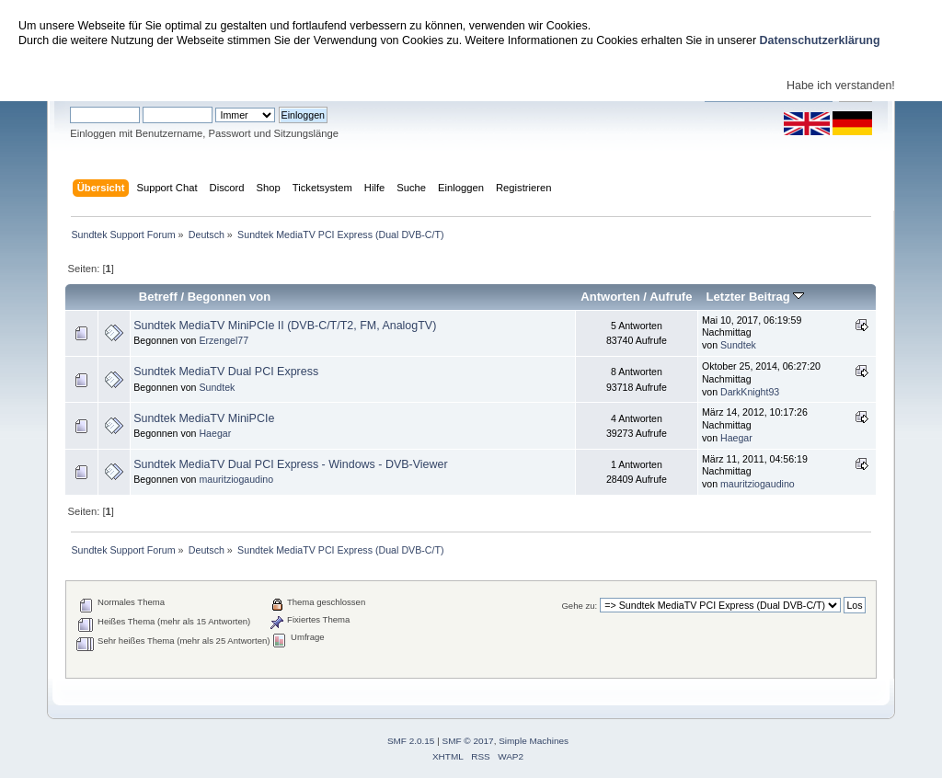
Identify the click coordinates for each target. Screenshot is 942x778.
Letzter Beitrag (755, 296)
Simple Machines (534, 741)
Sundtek (738, 344)
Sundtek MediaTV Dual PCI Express (225, 371)
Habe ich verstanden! (841, 85)
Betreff (158, 296)
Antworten (609, 296)
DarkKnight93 (749, 391)
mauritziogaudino (236, 479)
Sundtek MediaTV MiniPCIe (203, 418)
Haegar (215, 433)
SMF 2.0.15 (411, 741)
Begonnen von (229, 296)
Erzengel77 (223, 340)
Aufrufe (670, 296)
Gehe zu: (579, 606)
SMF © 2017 (468, 741)
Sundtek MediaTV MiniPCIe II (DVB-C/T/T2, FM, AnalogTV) (284, 325)
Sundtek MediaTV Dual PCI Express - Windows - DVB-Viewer (290, 464)
